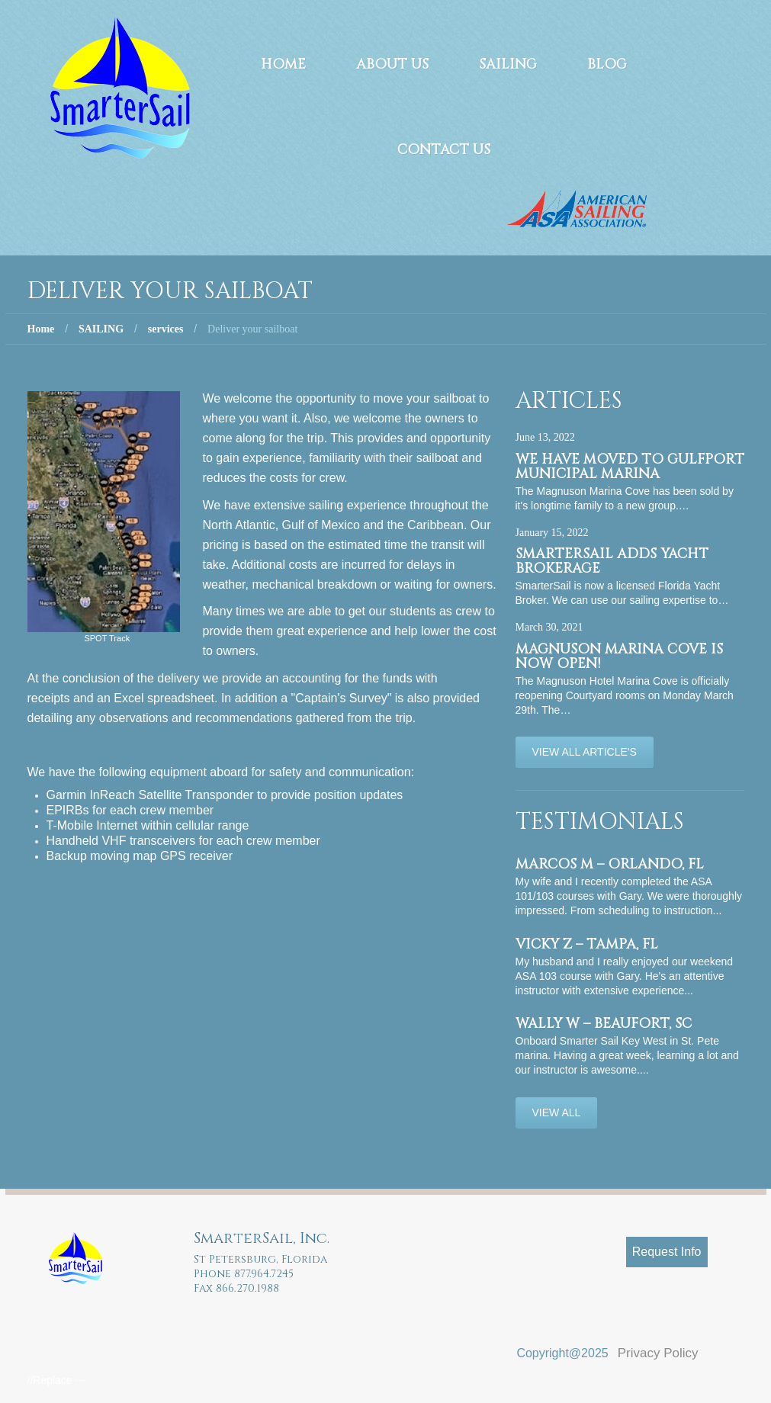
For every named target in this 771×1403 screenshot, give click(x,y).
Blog (607, 64)
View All (556, 1112)
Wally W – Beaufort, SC (604, 1023)
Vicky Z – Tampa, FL (587, 944)
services (166, 329)
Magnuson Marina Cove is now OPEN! (619, 656)
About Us (392, 64)
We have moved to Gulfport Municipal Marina (630, 466)
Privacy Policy (658, 1353)
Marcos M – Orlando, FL (610, 864)
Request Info (667, 1251)
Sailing (508, 64)
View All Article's (584, 752)
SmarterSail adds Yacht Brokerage (612, 561)
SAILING (101, 329)
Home (283, 64)
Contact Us (443, 149)
